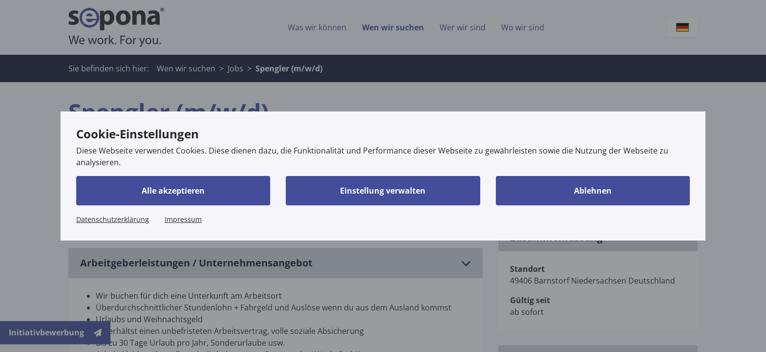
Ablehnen (593, 190)
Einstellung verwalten (383, 190)
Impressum (183, 219)
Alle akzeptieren (173, 190)
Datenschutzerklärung (112, 219)
